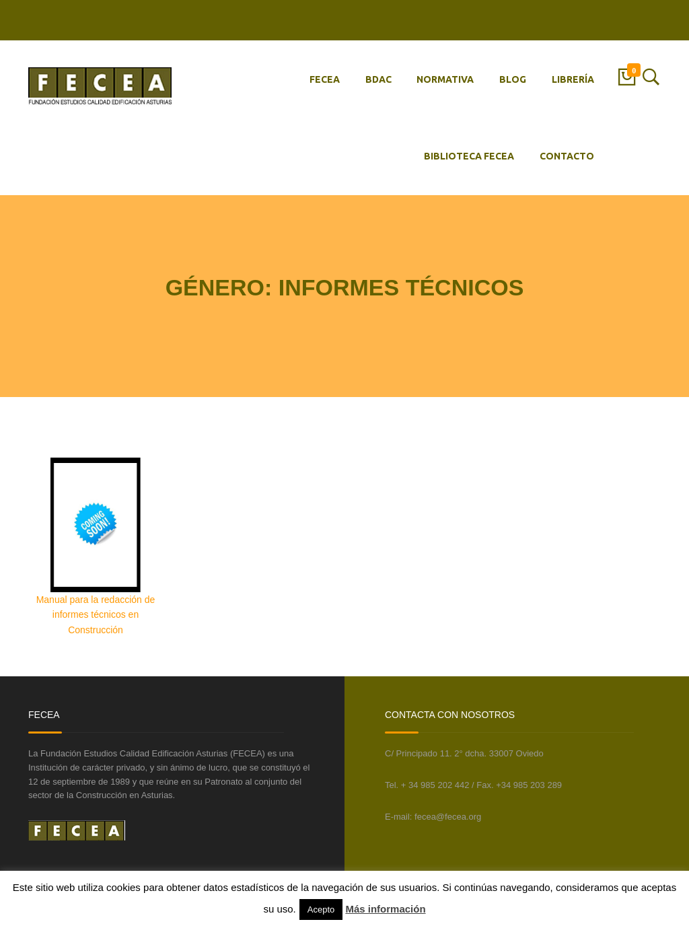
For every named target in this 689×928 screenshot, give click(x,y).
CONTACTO (567, 156)
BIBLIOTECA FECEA (469, 156)
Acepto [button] (320, 909)
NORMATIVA (445, 79)
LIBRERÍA (573, 79)
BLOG (512, 79)
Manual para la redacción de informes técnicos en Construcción (95, 614)
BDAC (378, 79)
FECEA (325, 79)
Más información (385, 909)
